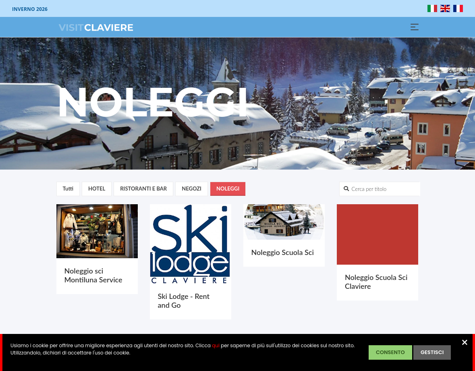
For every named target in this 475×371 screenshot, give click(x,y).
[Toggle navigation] (414, 27)
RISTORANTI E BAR (143, 188)
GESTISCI (432, 352)
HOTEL (96, 188)
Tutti (68, 188)
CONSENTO (390, 352)
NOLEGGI (227, 188)
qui (216, 345)
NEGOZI (191, 188)
